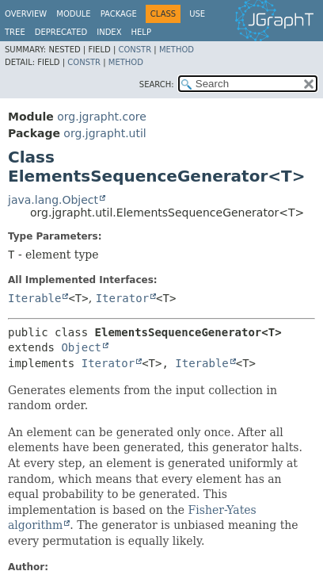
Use (197, 14)
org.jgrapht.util (104, 133)
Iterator (122, 298)
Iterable (34, 298)
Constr (134, 49)
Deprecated (61, 32)
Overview (26, 14)
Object (81, 347)
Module (73, 14)
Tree (15, 32)
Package (119, 14)
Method (176, 49)
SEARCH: (156, 84)
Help (141, 32)
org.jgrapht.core (101, 116)
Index (109, 32)
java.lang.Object (53, 200)
